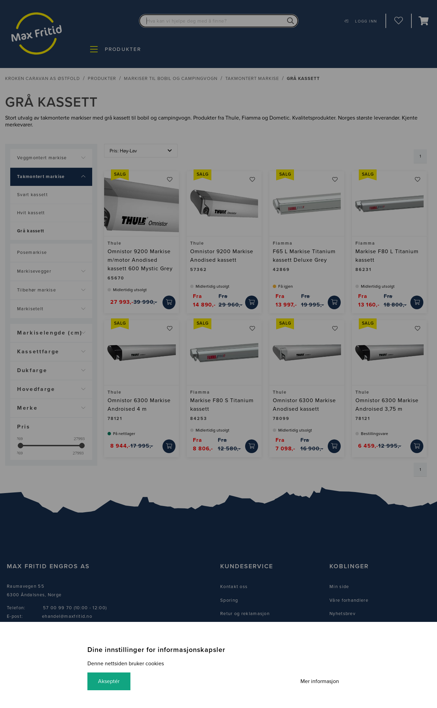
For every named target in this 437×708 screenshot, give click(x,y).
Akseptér (109, 681)
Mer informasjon (319, 681)
